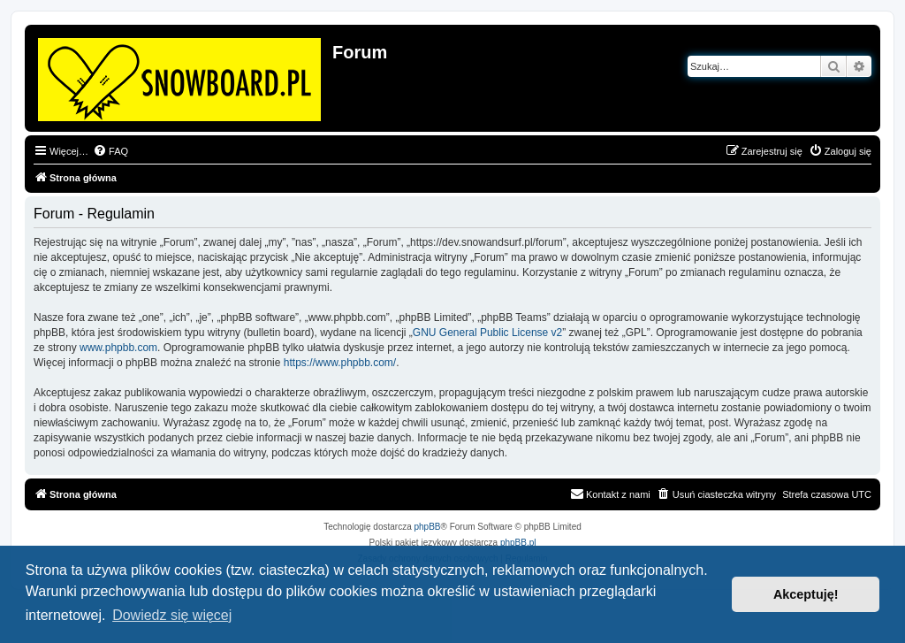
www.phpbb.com (118, 347)
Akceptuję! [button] (806, 594)
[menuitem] (110, 151)
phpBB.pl (518, 542)
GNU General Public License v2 (487, 332)
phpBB (427, 527)
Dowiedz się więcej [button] (172, 615)
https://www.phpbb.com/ (340, 362)
